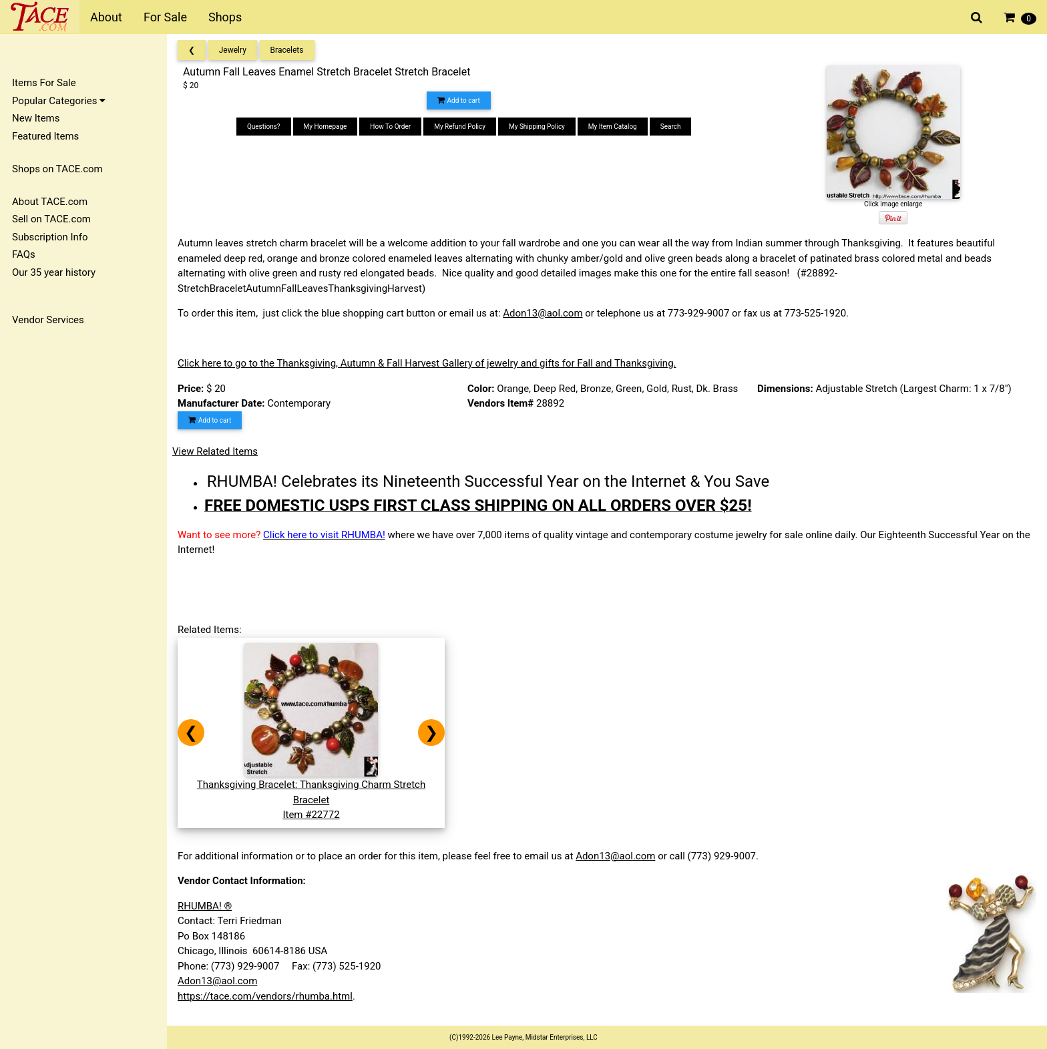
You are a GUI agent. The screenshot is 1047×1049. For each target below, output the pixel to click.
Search (670, 126)
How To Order (390, 126)
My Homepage (325, 126)
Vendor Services (48, 320)
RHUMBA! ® (205, 906)
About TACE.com (49, 202)
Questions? (263, 126)
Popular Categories (59, 101)
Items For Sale (44, 83)
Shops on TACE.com (57, 169)
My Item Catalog (612, 126)
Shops (225, 17)
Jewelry (232, 50)
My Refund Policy (459, 126)
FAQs (23, 254)
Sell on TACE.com (51, 219)
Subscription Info (50, 237)
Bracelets (287, 50)
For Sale (165, 17)
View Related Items (215, 451)
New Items (35, 118)
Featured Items (45, 136)
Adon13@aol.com (542, 313)
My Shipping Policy (537, 126)
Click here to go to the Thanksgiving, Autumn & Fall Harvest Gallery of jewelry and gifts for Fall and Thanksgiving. (427, 363)
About (106, 17)
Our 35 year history (53, 272)
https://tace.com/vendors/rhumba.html (265, 996)
